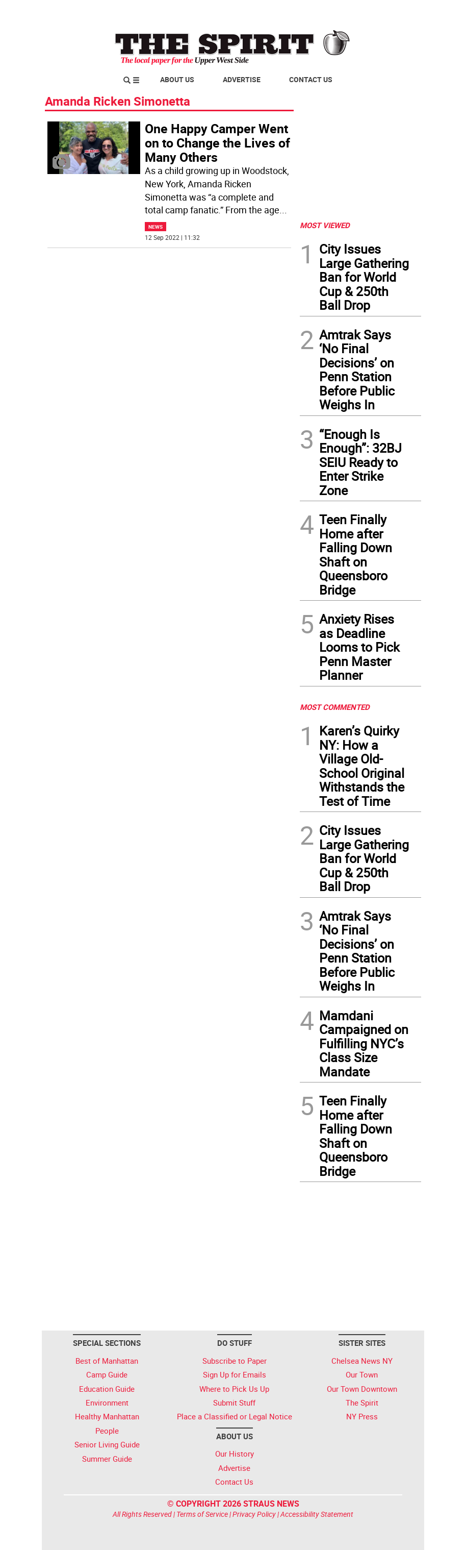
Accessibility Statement (316, 1514)
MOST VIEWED (325, 225)
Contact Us (310, 79)
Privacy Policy (254, 1514)
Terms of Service (202, 1514)
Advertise (242, 79)
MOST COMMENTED (335, 707)
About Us (177, 79)
